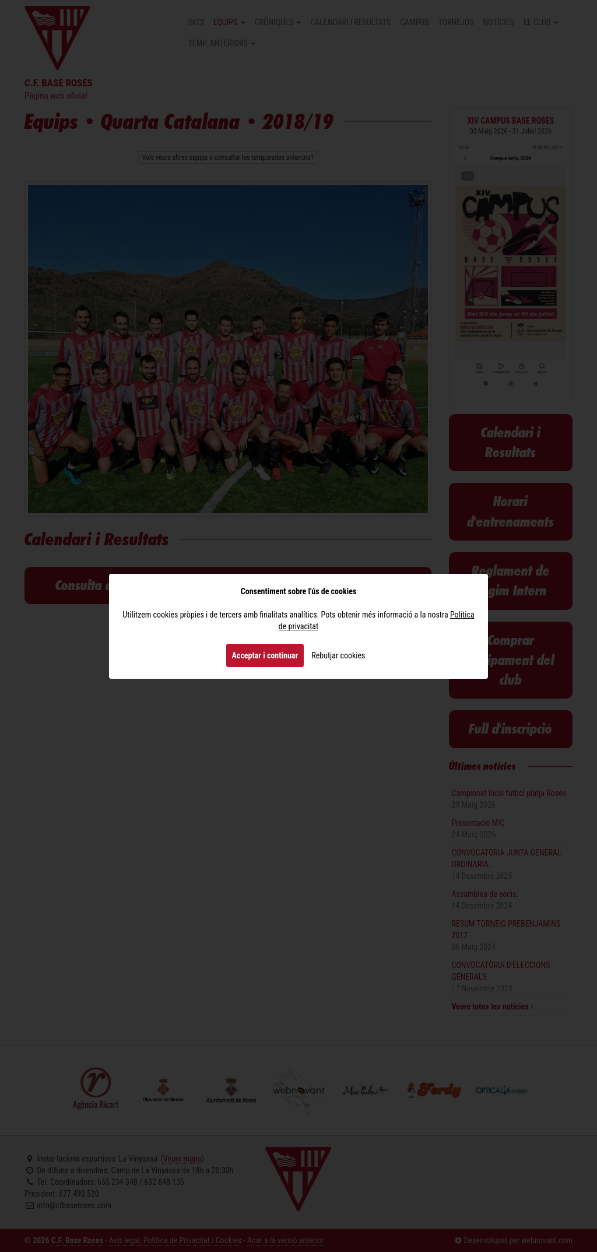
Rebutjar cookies (338, 655)
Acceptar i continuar (265, 655)
